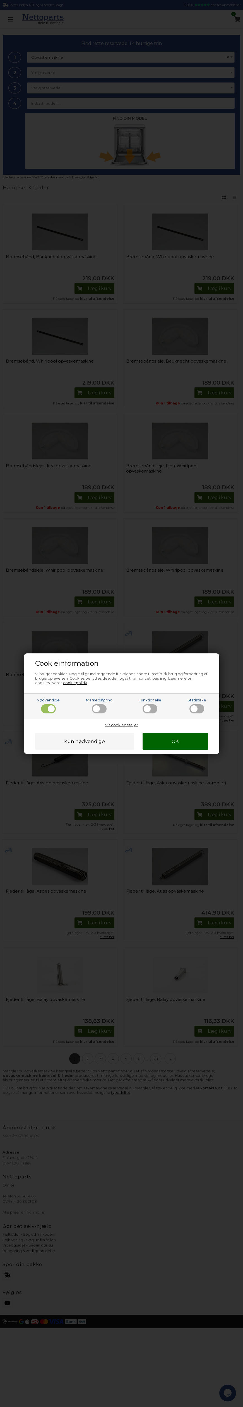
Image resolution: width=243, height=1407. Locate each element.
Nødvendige (48, 705)
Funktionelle (150, 705)
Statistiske (196, 705)
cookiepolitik (75, 682)
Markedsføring (99, 705)
